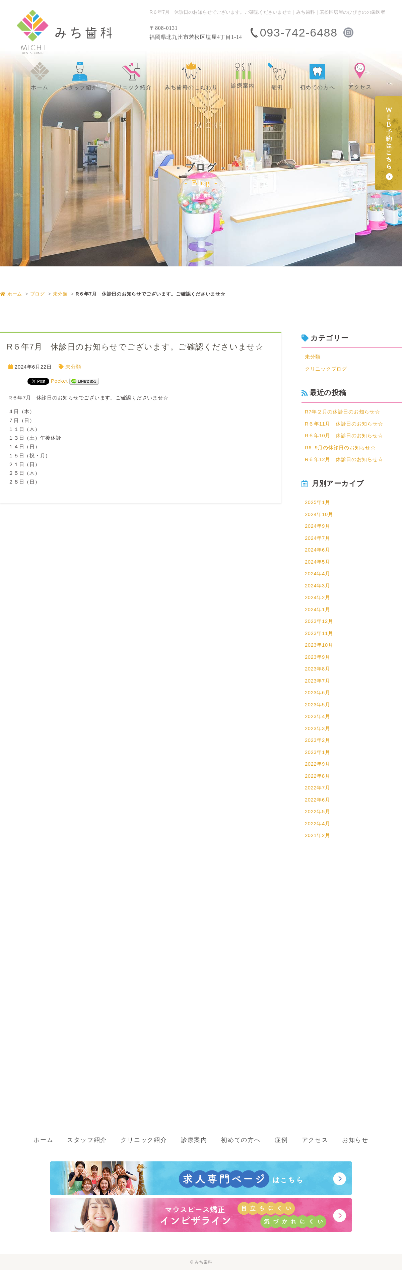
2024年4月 (318, 577)
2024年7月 (318, 540)
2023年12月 (319, 626)
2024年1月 (318, 614)
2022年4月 (318, 832)
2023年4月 (318, 723)
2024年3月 (318, 589)
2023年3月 (318, 735)
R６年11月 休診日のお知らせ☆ (344, 425)
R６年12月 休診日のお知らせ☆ (344, 461)
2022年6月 (318, 808)
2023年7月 (318, 686)
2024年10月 (319, 516)
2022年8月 (318, 783)
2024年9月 (318, 528)
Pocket (59, 381)
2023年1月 (318, 759)
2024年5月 (318, 565)
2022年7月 (318, 796)
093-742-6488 (299, 32)
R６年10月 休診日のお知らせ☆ (344, 437)
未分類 (60, 294)
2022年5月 (318, 820)
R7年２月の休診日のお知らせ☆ (342, 412)
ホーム (11, 294)
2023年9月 (318, 662)
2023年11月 (319, 638)
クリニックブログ (326, 369)
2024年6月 (318, 553)
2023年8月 (318, 674)
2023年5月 (318, 711)
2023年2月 (318, 747)
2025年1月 (318, 504)
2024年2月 (318, 601)
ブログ (37, 294)
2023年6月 (318, 699)
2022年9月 (318, 771)
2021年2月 (318, 844)
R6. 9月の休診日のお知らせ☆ (340, 449)
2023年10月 (319, 650)
